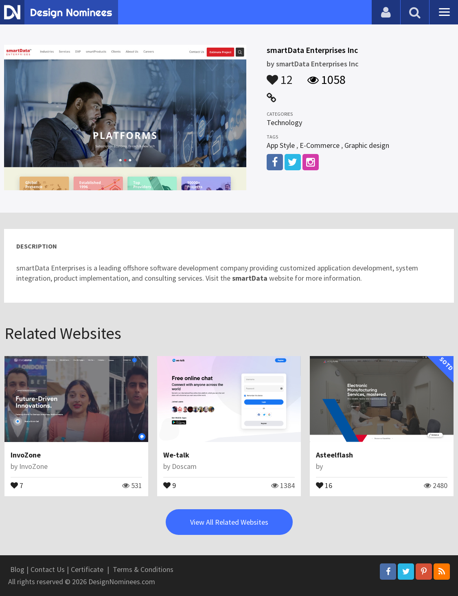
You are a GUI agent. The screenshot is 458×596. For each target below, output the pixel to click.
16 (324, 485)
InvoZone (26, 455)
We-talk (176, 455)
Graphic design (366, 145)
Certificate (87, 569)
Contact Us (48, 569)
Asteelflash (334, 455)
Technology (284, 122)
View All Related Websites (229, 522)
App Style (281, 145)
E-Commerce (320, 145)
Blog (17, 569)
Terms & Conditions (143, 569)
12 (280, 76)
